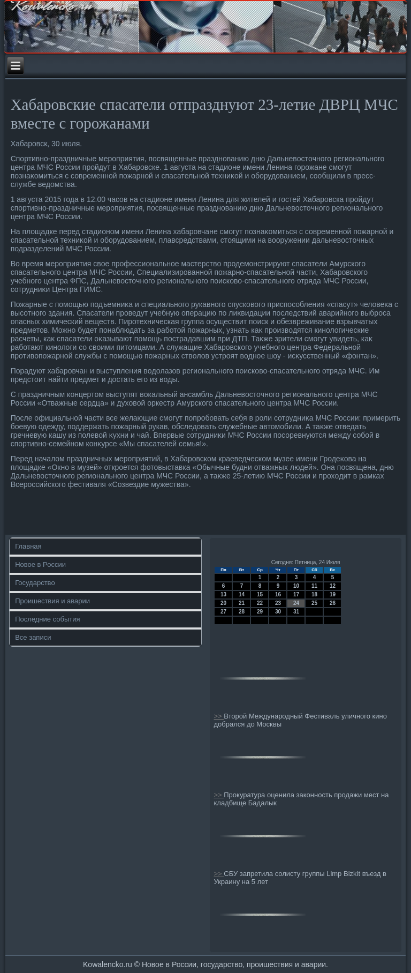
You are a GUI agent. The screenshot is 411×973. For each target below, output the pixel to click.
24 (296, 603)
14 (242, 594)
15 (260, 594)
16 (278, 594)
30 (278, 612)
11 (314, 586)
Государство (35, 583)
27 (223, 612)
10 (296, 586)
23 (278, 603)
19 (333, 594)
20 (223, 603)
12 (333, 586)
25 (314, 603)
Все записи (33, 637)
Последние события (47, 619)
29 (260, 612)
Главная (28, 546)
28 (242, 612)
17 (296, 594)
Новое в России (40, 564)
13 (223, 594)
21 (242, 603)
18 (314, 594)
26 (333, 603)
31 (296, 612)
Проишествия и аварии (52, 601)
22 (260, 603)
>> (219, 716)
